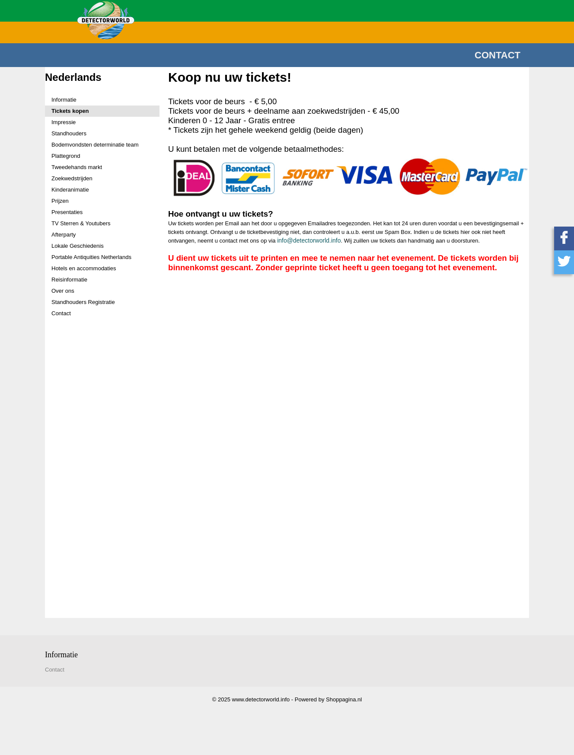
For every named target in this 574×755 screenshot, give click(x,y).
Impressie (63, 122)
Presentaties (67, 212)
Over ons (62, 291)
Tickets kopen (70, 111)
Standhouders (68, 133)
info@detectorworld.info (309, 240)
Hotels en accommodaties (83, 268)
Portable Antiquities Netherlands (91, 257)
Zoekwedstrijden (71, 178)
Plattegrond (65, 156)
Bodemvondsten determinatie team (95, 144)
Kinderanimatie (70, 189)
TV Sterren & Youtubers (81, 223)
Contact (497, 55)
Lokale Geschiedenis (77, 246)
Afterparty (63, 234)
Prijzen (60, 201)
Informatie (64, 99)
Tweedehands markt (76, 167)
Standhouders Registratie (83, 302)
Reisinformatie (69, 279)
